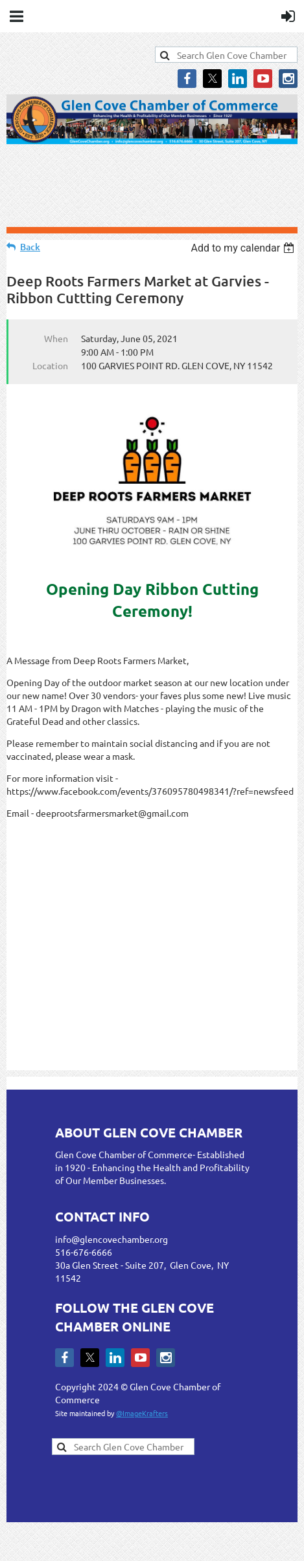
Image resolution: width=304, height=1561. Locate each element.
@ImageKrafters (142, 1413)
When (56, 338)
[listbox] (244, 248)
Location (50, 365)
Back (30, 247)
